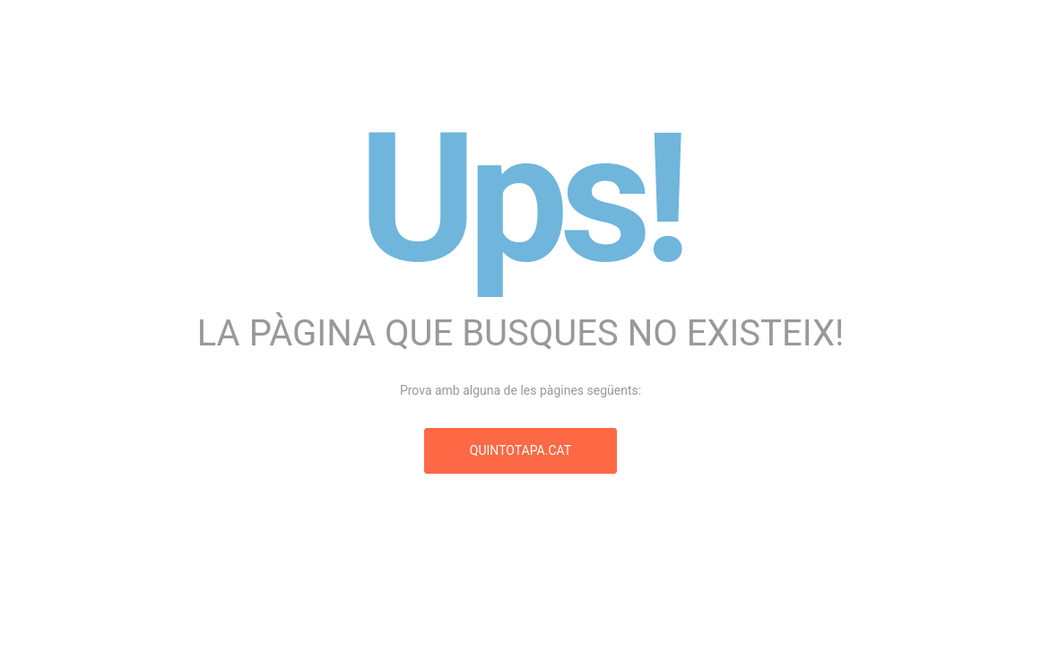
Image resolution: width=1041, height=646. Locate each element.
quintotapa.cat (520, 450)
